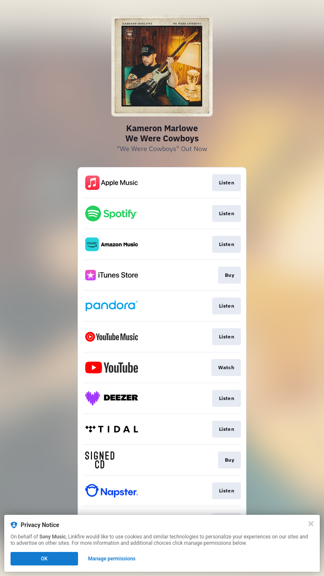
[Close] (311, 523)
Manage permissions (112, 559)
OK (44, 559)
